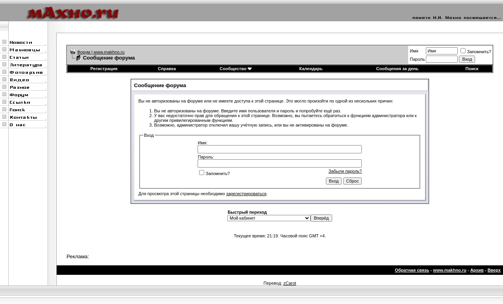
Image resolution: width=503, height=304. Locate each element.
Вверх (494, 270)
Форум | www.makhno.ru (101, 52)
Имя (414, 50)
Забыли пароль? (345, 171)
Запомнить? (475, 51)
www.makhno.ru (449, 270)
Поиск (472, 68)
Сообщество (236, 68)
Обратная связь (412, 270)
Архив (477, 270)
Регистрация (104, 68)
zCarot (289, 283)
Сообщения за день (397, 68)
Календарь (310, 68)
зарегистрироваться (246, 193)
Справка (167, 68)
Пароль (417, 59)
